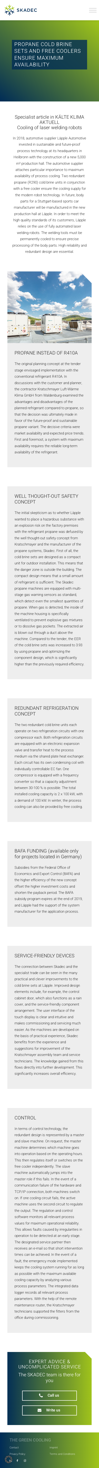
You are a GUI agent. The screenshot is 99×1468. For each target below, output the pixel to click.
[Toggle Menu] (93, 10)
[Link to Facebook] (17, 1460)
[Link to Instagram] (25, 1460)
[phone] (49, 1396)
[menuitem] (30, 1446)
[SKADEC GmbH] (25, 10)
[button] (8, 1459)
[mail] (49, 1410)
